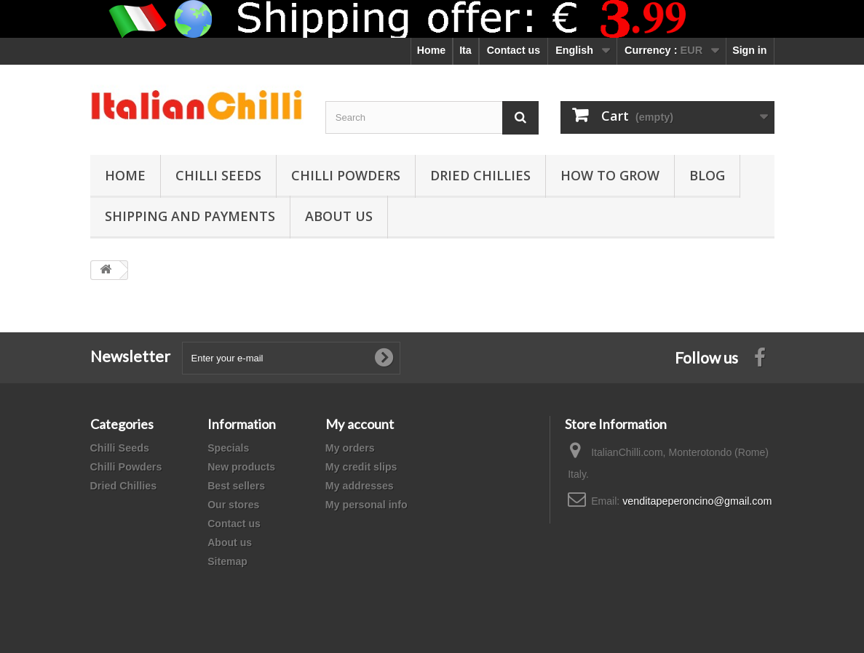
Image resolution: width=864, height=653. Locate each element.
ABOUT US (339, 216)
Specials (228, 448)
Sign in (749, 50)
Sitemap (227, 561)
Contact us (513, 50)
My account (359, 424)
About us (229, 542)
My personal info (366, 504)
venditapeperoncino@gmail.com (697, 501)
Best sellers (236, 486)
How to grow (609, 175)
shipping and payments (190, 216)
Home (431, 50)
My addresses (359, 486)
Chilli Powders (345, 175)
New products (241, 467)
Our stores (233, 504)
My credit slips (361, 467)
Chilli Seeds (218, 175)
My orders (350, 448)
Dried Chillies (480, 175)
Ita (465, 50)
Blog (707, 175)
